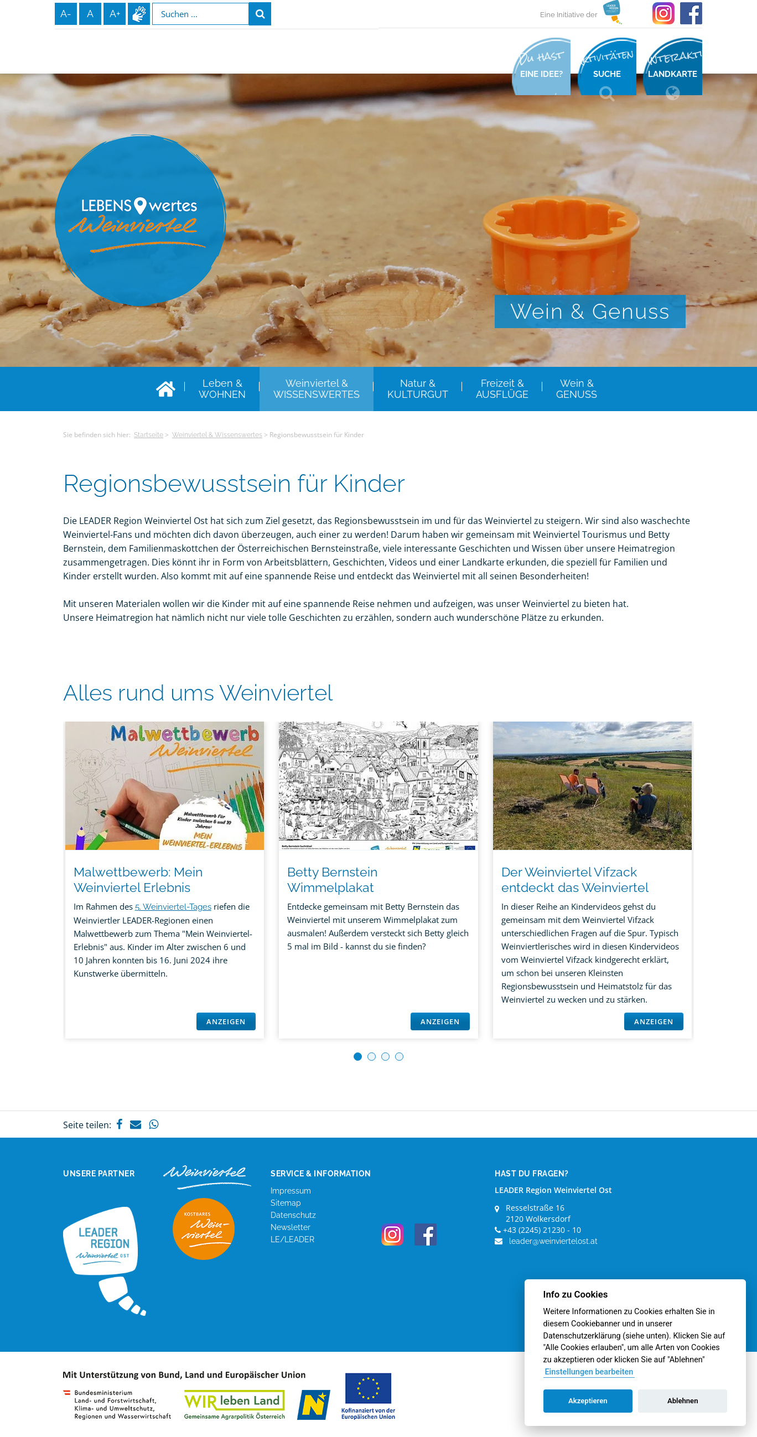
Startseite (148, 435)
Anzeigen (226, 1021)
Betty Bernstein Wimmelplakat (332, 879)
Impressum (291, 1190)
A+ (115, 13)
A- (65, 13)
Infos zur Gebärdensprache (139, 14)
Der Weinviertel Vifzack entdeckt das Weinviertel (575, 879)
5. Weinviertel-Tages (173, 907)
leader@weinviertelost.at (553, 1241)
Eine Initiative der (569, 15)
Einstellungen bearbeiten (589, 1372)
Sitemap (286, 1203)
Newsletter (290, 1227)
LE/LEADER (292, 1239)
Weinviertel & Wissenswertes (217, 435)
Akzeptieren (587, 1401)
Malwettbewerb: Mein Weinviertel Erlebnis (138, 879)
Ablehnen (682, 1401)
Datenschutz (293, 1215)
